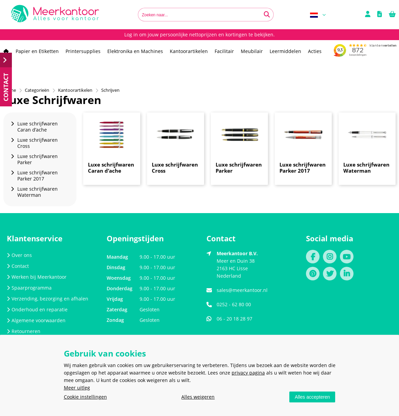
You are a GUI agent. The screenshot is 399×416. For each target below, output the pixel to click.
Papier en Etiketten (37, 51)
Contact (18, 266)
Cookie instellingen (85, 397)
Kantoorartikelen (189, 51)
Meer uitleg (77, 387)
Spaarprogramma (29, 287)
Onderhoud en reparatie (37, 309)
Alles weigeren (198, 397)
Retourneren (23, 331)
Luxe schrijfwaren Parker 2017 (302, 167)
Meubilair (252, 51)
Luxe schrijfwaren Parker (239, 167)
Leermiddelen (285, 51)
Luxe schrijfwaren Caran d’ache (111, 167)
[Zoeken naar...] (267, 14)
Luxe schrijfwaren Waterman (366, 167)
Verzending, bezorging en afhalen (47, 298)
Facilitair (224, 51)
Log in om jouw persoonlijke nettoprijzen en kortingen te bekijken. (199, 34)
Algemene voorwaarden (36, 320)
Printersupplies (83, 51)
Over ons (19, 255)
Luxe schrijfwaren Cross (175, 167)
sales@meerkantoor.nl (242, 290)
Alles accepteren (312, 397)
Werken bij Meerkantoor (37, 277)
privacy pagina (248, 372)
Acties (315, 51)
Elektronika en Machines (135, 51)
